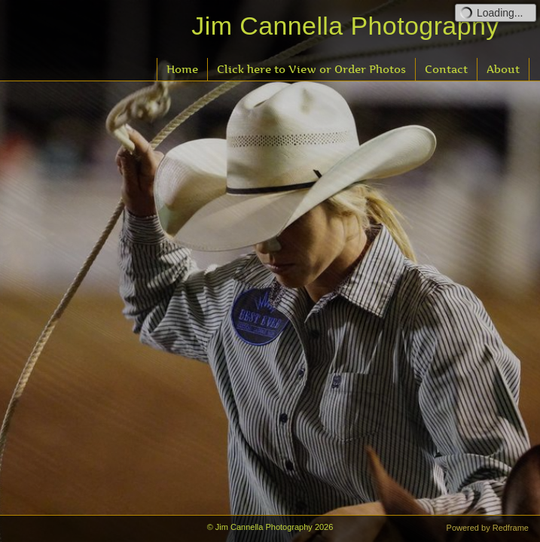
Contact (446, 68)
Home (182, 68)
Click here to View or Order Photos (311, 68)
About (503, 68)
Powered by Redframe (488, 527)
